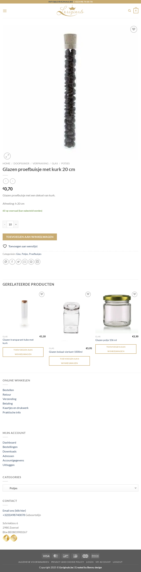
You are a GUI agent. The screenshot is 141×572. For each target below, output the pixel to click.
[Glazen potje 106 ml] (116, 312)
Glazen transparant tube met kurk (18, 341)
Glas (55, 163)
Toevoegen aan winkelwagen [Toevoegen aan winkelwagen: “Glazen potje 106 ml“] (116, 349)
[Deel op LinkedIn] (37, 262)
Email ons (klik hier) (14, 510)
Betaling (8, 403)
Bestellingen (10, 446)
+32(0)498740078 (14, 515)
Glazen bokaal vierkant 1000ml (66, 351)
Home (6, 163)
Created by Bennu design (88, 567)
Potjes (65, 163)
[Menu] (5, 10)
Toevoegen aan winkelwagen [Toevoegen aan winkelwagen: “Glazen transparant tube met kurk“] (23, 352)
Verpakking (40, 163)
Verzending (9, 398)
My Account (103, 562)
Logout (118, 562)
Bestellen (8, 390)
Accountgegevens (13, 460)
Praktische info (12, 412)
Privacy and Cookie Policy (67, 562)
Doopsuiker (21, 163)
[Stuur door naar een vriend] (25, 262)
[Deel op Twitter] (18, 262)
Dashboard (9, 442)
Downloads (10, 451)
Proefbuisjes (35, 254)
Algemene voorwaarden (33, 562)
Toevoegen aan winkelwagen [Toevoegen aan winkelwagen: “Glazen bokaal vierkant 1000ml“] (69, 361)
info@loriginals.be (60, 1)
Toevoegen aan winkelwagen (30, 236)
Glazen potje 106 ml (106, 340)
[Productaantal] (10, 224)
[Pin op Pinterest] (31, 262)
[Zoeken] (129, 10)
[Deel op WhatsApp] (6, 262)
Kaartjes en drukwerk (15, 407)
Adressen (8, 456)
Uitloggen (9, 464)
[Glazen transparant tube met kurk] (24, 312)
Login (89, 562)
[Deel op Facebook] (12, 262)
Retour (7, 394)
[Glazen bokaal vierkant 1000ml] (70, 318)
